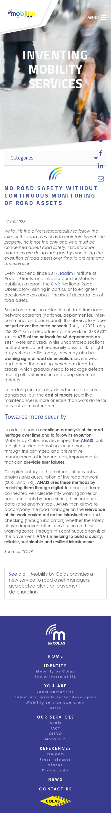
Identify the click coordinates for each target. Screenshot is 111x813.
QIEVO (55, 734)
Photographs (55, 770)
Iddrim (66, 273)
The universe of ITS (55, 677)
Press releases (55, 759)
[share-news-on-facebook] (100, 153)
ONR (55, 283)
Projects (56, 754)
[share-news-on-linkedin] (100, 165)
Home (55, 656)
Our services (56, 716)
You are (55, 685)
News (55, 779)
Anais (55, 723)
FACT (56, 728)
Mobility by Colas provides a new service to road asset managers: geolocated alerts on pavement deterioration (51, 583)
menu (97, 17)
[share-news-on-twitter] (100, 140)
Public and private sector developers (55, 697)
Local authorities (55, 692)
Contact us (55, 788)
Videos (55, 765)
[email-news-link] (100, 179)
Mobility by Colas (55, 671)
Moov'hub (55, 739)
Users (55, 708)
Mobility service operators (55, 702)
